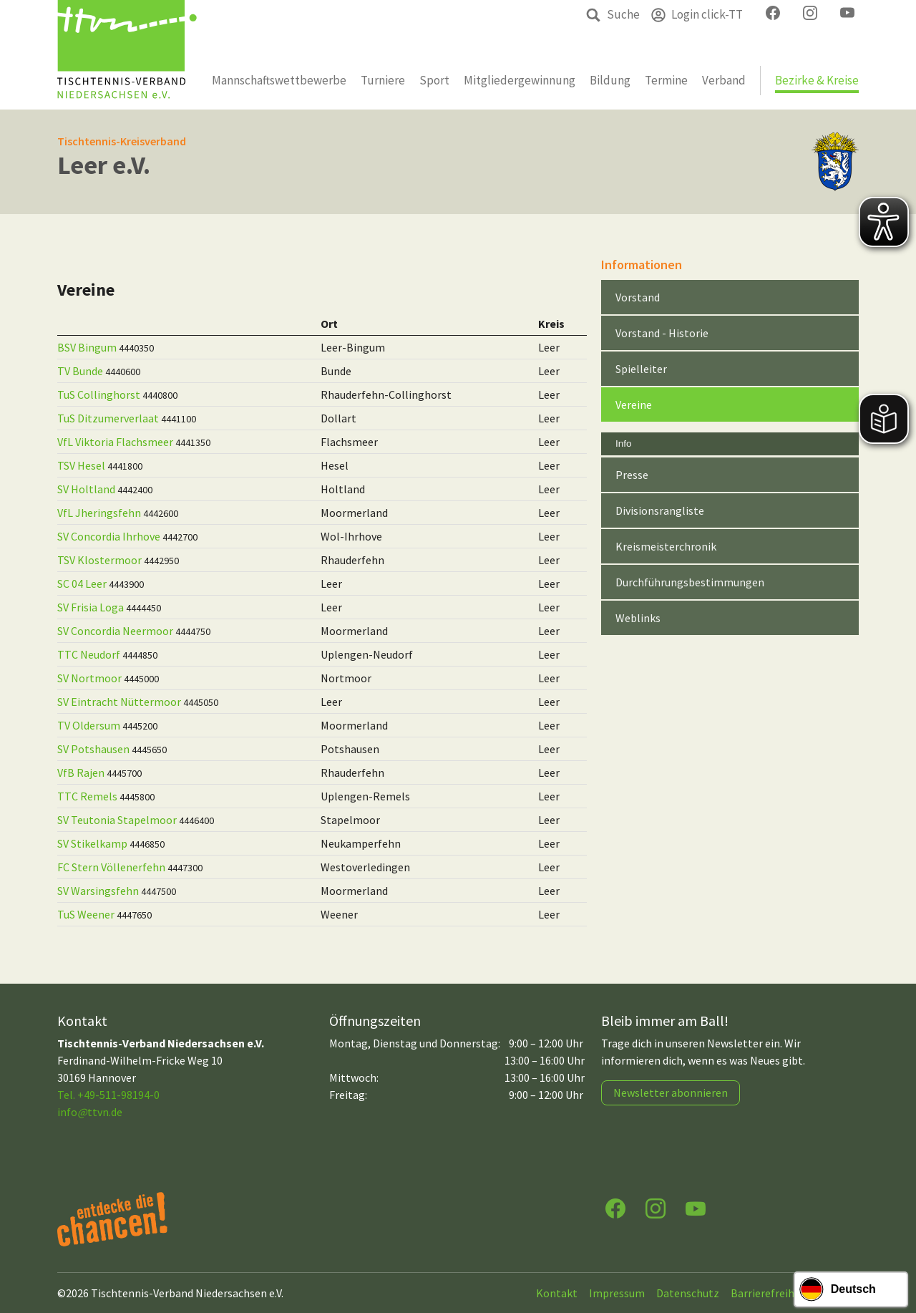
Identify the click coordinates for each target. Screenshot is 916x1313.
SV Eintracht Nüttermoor (119, 701)
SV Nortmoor (89, 678)
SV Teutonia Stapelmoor (117, 820)
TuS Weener (85, 914)
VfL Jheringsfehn (99, 512)
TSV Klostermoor (99, 560)
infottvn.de (89, 1112)
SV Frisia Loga (90, 607)
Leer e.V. (103, 165)
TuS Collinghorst (98, 394)
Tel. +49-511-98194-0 (108, 1094)
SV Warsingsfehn (98, 890)
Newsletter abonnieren (670, 1092)
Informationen (641, 264)
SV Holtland (86, 489)
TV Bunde (80, 371)
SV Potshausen (93, 749)
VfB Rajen (80, 772)
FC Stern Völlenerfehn (111, 867)
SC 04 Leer (82, 583)
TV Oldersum (88, 725)
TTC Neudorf (88, 654)
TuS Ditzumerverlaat (108, 418)
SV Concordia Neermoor (115, 631)
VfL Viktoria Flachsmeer (115, 442)
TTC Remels (87, 796)
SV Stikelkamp (92, 843)
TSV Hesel (81, 465)
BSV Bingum (87, 347)
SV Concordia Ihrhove (108, 536)
